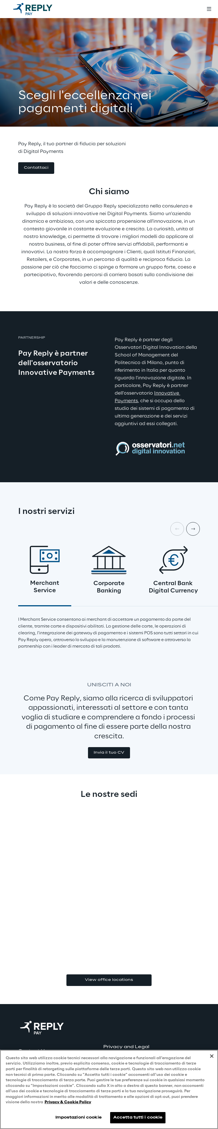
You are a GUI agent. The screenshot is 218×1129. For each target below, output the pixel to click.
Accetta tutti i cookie (138, 1117)
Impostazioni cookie (78, 1117)
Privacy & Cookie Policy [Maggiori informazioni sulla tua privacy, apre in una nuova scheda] (68, 1102)
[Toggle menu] (209, 9)
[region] (109, 1089)
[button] (36, 168)
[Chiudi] (212, 1056)
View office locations (109, 980)
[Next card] (193, 529)
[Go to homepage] (38, 9)
